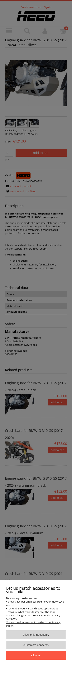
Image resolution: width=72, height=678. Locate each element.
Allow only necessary (36, 634)
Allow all (36, 655)
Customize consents (36, 645)
